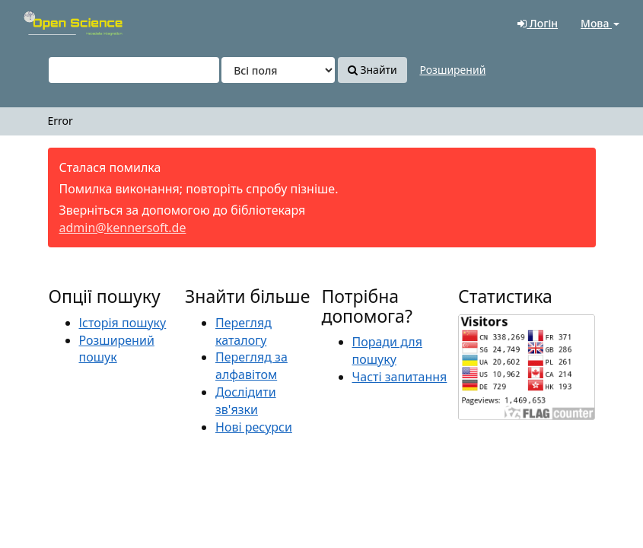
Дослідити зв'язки (245, 401)
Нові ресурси (253, 427)
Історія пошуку (123, 322)
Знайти (372, 69)
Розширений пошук (116, 349)
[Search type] (278, 70)
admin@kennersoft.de (122, 227)
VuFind (49, 23)
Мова (600, 23)
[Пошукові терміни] (134, 70)
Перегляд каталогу (243, 331)
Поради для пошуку (387, 350)
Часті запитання (399, 376)
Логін (537, 23)
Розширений (452, 69)
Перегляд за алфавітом (251, 366)
